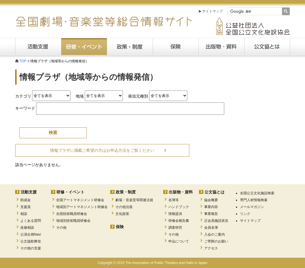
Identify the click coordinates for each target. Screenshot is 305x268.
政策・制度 (130, 46)
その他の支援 (30, 248)
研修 (84, 46)
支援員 (25, 207)
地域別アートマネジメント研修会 (82, 207)
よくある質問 (30, 221)
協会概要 (211, 200)
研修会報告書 (178, 221)
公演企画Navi (30, 234)
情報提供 (175, 214)
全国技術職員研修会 (71, 214)
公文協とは (214, 192)
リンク (245, 214)
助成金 (25, 200)
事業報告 (211, 214)
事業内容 (211, 207)
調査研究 (175, 228)
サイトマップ (212, 11)
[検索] (254, 11)
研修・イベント (70, 192)
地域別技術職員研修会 (73, 221)
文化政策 (122, 214)
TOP (22, 61)
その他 (61, 228)
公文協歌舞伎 (30, 241)
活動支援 (38, 46)
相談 (23, 214)
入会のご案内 (214, 234)
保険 (175, 46)
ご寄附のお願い (216, 241)
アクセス (211, 248)
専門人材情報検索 (253, 200)
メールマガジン (252, 207)
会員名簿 (211, 228)
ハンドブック (178, 207)
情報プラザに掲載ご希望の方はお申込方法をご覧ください (102, 150)
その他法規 (124, 207)
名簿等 (173, 200)
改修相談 (27, 228)
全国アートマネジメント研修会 (80, 200)
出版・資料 (221, 46)
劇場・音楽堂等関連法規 (134, 200)
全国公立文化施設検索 (257, 193)
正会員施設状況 (216, 221)
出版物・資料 (181, 192)
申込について (178, 241)
